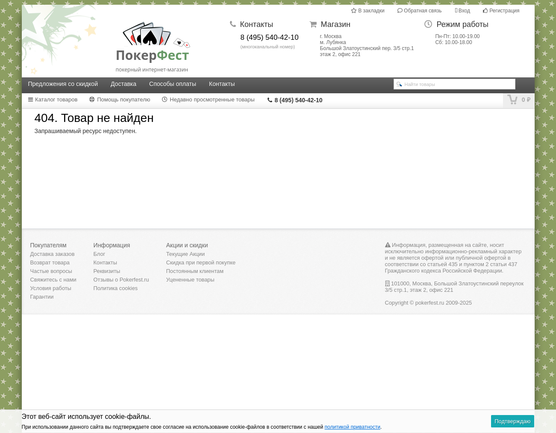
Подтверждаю (512, 421)
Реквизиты (107, 271)
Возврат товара (50, 262)
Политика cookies (116, 288)
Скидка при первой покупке (200, 262)
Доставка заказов (52, 254)
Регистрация (501, 11)
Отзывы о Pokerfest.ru (121, 279)
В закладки (368, 11)
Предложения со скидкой (63, 83)
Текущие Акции (185, 254)
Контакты (222, 83)
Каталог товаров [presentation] (52, 99)
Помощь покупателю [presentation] (119, 99)
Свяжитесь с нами (53, 279)
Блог (100, 254)
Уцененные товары (190, 279)
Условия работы (50, 288)
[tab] (58, 100)
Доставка (123, 83)
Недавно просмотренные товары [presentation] (208, 99)
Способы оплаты (172, 83)
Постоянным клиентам (195, 271)
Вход (462, 11)
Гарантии (42, 297)
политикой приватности (352, 427)
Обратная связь (419, 11)
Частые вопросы (51, 271)
